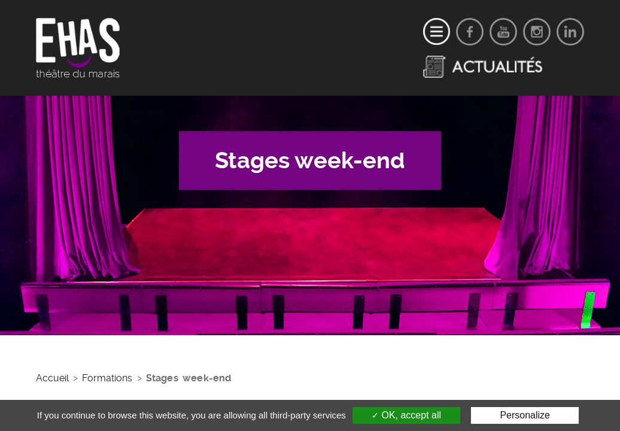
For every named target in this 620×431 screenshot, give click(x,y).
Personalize (525, 415)
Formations (107, 378)
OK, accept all (406, 415)
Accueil (52, 378)
